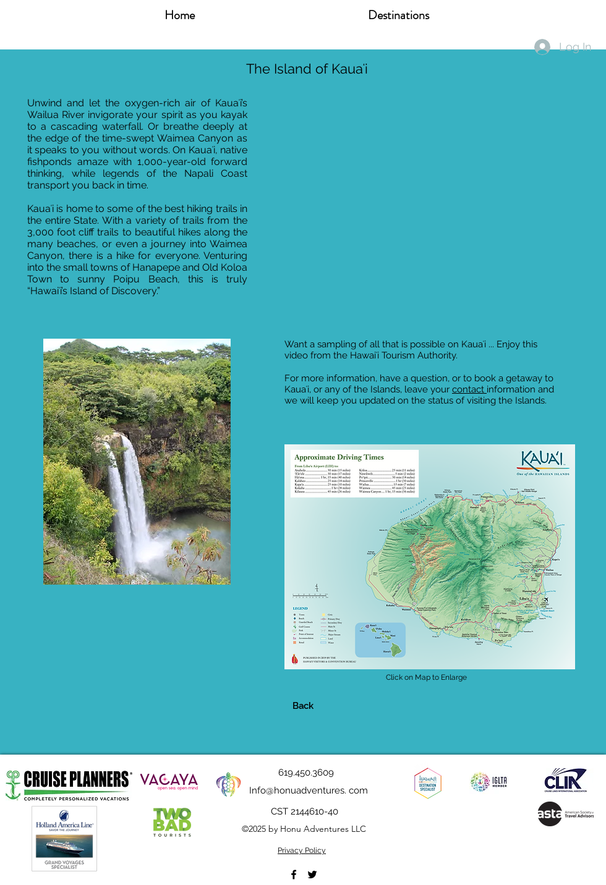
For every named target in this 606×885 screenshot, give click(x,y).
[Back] (303, 705)
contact (469, 389)
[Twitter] (312, 874)
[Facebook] (294, 874)
